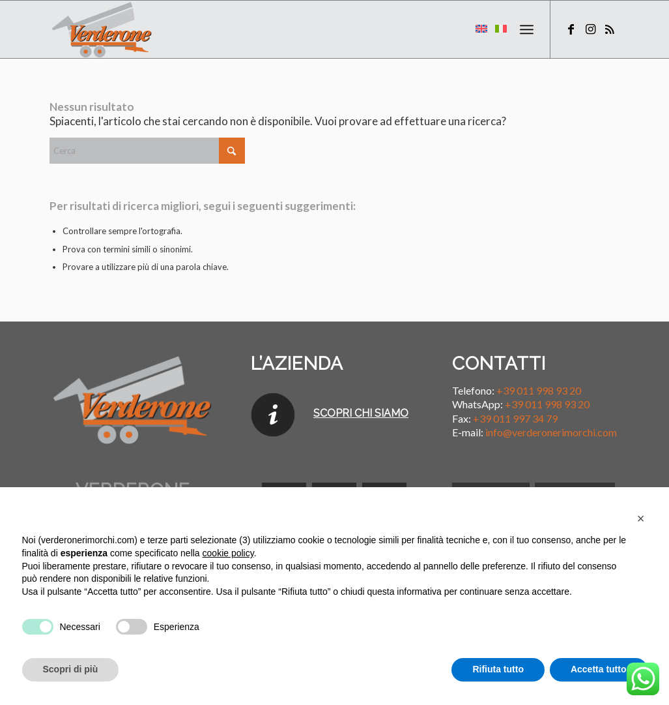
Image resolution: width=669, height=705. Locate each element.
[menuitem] (527, 29)
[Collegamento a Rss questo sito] (609, 28)
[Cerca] (147, 151)
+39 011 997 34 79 (515, 418)
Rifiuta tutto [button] (498, 669)
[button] (641, 518)
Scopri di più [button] (70, 669)
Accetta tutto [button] (599, 669)
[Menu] (527, 29)
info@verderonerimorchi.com (551, 432)
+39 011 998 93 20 (538, 390)
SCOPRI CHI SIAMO (360, 413)
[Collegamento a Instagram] (590, 28)
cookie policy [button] (228, 553)
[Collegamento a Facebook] (570, 28)
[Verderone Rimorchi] (103, 29)
